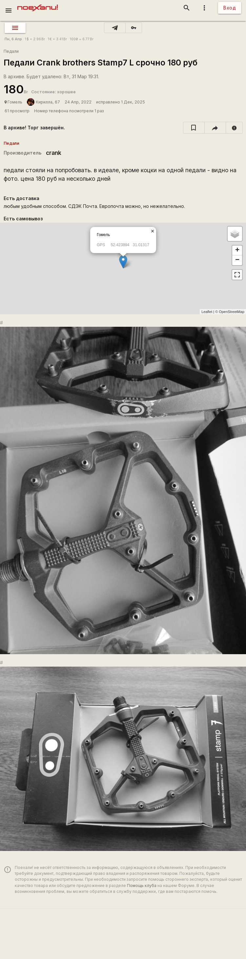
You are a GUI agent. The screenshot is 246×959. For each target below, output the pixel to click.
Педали (11, 51)
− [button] (237, 260)
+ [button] (237, 250)
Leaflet (206, 312)
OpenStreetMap (231, 312)
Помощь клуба (141, 885)
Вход (229, 7)
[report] (234, 128)
